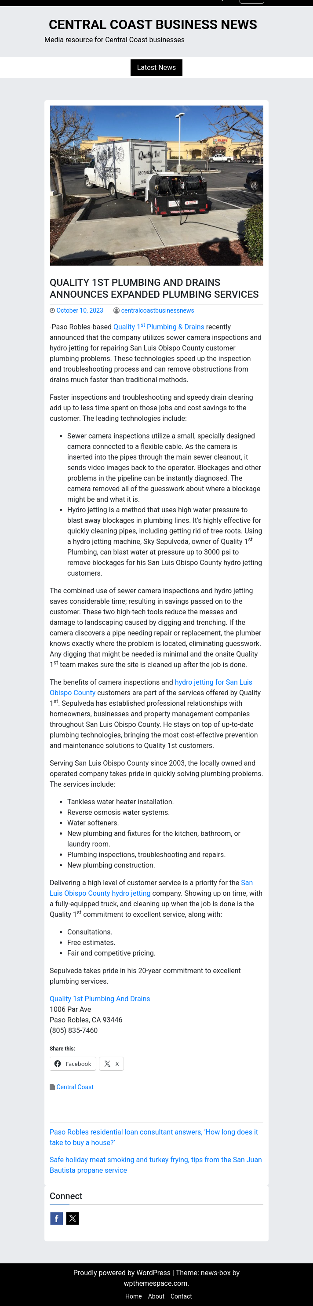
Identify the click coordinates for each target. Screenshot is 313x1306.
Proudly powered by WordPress (122, 1273)
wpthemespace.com (156, 1283)
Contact (181, 1296)
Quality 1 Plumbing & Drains (158, 327)
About (156, 1296)
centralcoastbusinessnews (157, 310)
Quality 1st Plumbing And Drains (100, 999)
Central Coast (74, 1087)
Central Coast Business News (153, 24)
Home (133, 1296)
